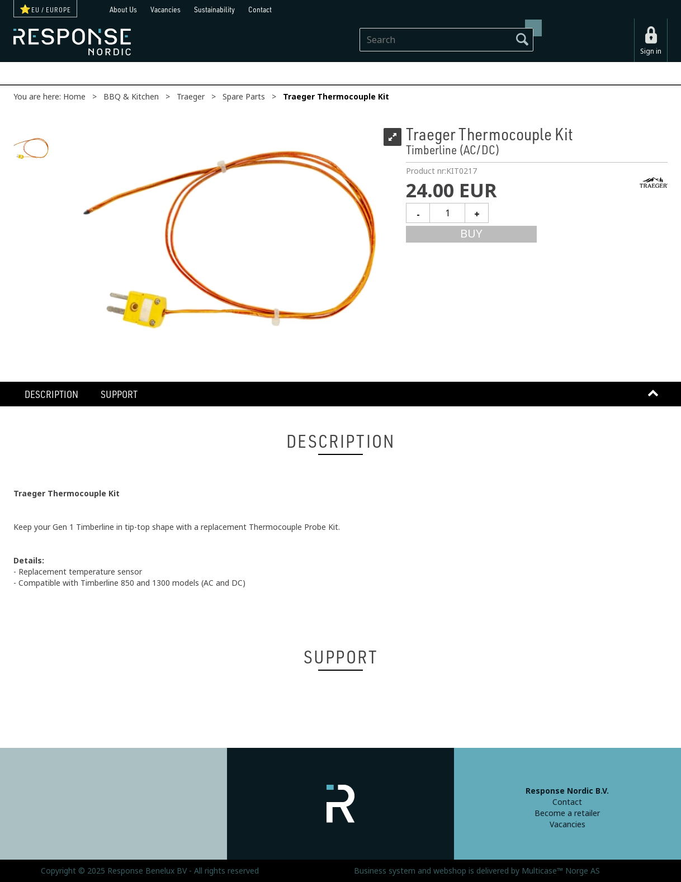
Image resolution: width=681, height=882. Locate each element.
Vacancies (165, 9)
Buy (471, 234)
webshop (449, 870)
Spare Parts (244, 96)
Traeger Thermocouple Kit (336, 96)
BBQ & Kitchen (131, 96)
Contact (260, 9)
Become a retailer (567, 813)
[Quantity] (447, 213)
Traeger (191, 96)
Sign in (650, 51)
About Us (123, 9)
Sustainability (214, 9)
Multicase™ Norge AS (561, 870)
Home (74, 96)
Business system (384, 870)
